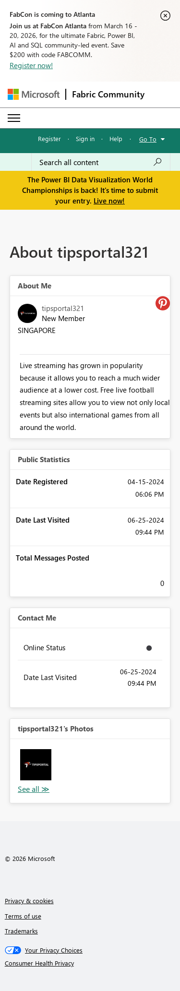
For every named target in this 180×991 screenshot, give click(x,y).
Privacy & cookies (29, 900)
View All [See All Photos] (33, 789)
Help (115, 138)
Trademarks (21, 931)
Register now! (31, 65)
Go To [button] (147, 139)
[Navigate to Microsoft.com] (34, 94)
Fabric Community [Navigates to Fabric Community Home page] (108, 94)
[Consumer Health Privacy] (90, 963)
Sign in (85, 138)
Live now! (109, 200)
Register (49, 138)
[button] (35, 764)
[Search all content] (100, 162)
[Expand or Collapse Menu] (14, 118)
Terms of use (23, 916)
